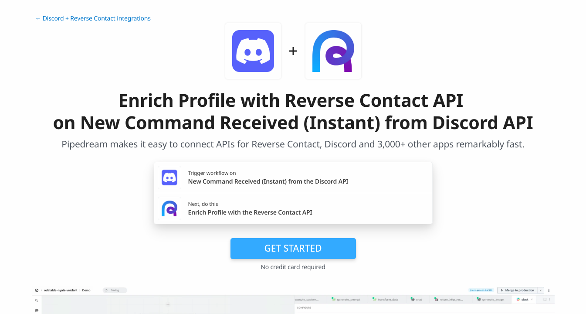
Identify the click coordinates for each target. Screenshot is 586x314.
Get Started (293, 248)
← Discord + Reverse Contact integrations (93, 18)
